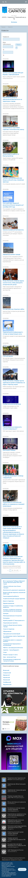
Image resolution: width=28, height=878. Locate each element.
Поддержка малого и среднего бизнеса (12, 640)
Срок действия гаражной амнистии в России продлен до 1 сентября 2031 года (13, 205)
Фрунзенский (7, 684)
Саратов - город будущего (11, 650)
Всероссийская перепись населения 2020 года (14, 593)
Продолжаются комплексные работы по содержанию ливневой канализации (13, 504)
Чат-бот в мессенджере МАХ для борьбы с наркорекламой (13, 73)
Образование (7, 631)
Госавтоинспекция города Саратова (14, 598)
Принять (22, 869)
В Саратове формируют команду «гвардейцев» (13, 476)
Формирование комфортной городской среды (12, 660)
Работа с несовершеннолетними (13, 647)
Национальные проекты (10, 623)
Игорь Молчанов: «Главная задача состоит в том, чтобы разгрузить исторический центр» (13, 282)
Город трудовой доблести (11, 596)
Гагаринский (7, 672)
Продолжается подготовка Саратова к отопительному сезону (13, 128)
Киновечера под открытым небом (13, 309)
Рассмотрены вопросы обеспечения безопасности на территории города (12, 99)
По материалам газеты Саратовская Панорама (14, 636)
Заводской (6, 675)
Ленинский (6, 680)
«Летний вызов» (8, 356)
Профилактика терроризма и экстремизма (12, 644)
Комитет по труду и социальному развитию (13, 606)
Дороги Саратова (8, 601)
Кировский (6, 677)
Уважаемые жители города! (11, 254)
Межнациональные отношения (12, 615)
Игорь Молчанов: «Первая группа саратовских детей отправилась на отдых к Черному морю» (14, 382)
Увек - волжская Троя (9, 657)
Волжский (6, 670)
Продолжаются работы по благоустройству (11, 155)
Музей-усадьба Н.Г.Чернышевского (13, 620)
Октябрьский (7, 682)
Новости (10, 27)
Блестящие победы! (9, 450)
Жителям (14, 22)
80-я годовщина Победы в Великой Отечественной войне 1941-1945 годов (14, 582)
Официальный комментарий (11, 633)
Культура (5, 613)
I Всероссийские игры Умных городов (12, 587)
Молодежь (6, 618)
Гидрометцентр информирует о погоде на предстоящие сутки (13, 333)
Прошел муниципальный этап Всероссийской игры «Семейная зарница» (13, 180)
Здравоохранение (8, 603)
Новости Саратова (8, 629)
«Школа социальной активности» (13, 230)
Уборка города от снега (10, 654)
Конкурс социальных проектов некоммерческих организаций (12, 610)
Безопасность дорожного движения (14, 590)
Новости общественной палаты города (12, 625)
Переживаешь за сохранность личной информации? (12, 428)
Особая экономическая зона (12, 404)
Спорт (5, 652)
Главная (3, 27)
